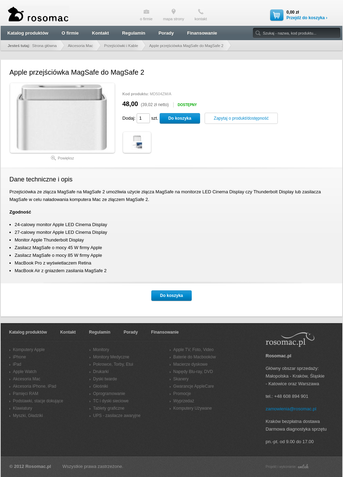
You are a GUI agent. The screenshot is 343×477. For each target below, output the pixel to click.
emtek (303, 466)
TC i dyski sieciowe (111, 400)
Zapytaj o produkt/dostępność (241, 118)
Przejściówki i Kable (121, 46)
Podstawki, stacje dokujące (38, 400)
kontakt (201, 14)
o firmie (146, 14)
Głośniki (100, 386)
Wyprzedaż (183, 400)
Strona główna (44, 46)
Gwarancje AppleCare (193, 386)
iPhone (19, 357)
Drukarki (101, 371)
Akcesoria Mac (80, 46)
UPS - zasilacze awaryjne (116, 415)
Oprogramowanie (109, 393)
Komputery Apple (29, 349)
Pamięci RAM (25, 393)
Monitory (101, 349)
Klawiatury (22, 408)
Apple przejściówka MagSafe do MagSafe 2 (186, 46)
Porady (166, 33)
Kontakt (100, 33)
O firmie (70, 33)
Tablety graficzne (108, 408)
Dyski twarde (105, 379)
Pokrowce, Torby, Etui (113, 364)
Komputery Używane (192, 408)
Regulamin (133, 33)
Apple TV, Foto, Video (193, 349)
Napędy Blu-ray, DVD (193, 371)
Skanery (181, 379)
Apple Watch (25, 371)
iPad (17, 364)
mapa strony (173, 14)
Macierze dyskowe (190, 364)
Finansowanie (202, 33)
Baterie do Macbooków (194, 357)
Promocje (182, 393)
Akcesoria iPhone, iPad (34, 386)
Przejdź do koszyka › (307, 17)
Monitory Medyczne (111, 357)
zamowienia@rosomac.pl (291, 408)
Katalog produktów (27, 33)
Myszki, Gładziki (28, 415)
